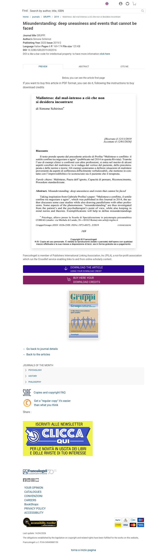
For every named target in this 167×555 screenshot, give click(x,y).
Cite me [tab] (124, 66)
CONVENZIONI (33, 496)
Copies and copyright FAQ (50, 392)
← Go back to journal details (40, 349)
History (33, 376)
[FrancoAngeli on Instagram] (33, 480)
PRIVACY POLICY (35, 508)
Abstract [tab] (84, 66)
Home (26, 17)
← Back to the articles (36, 354)
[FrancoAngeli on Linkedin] (28, 480)
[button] (106, 4)
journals (36, 17)
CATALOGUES (32, 492)
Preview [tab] (43, 66)
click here (105, 53)
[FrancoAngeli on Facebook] (24, 480)
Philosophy (35, 382)
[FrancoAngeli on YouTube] (37, 480)
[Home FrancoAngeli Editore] (34, 4)
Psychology (35, 370)
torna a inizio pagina (83, 550)
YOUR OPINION (33, 487)
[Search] (143, 10)
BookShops (31, 504)
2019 (56, 17)
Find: (25, 10)
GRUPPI (47, 17)
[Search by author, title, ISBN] (84, 10)
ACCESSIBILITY (34, 512)
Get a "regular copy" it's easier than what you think (52, 403)
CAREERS (30, 500)
